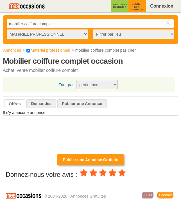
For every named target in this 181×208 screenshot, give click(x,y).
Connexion (161, 6)
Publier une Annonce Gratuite (90, 159)
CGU (148, 195)
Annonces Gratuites (120, 5)
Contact (165, 195)
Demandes (41, 103)
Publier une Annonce (136, 7)
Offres (15, 104)
